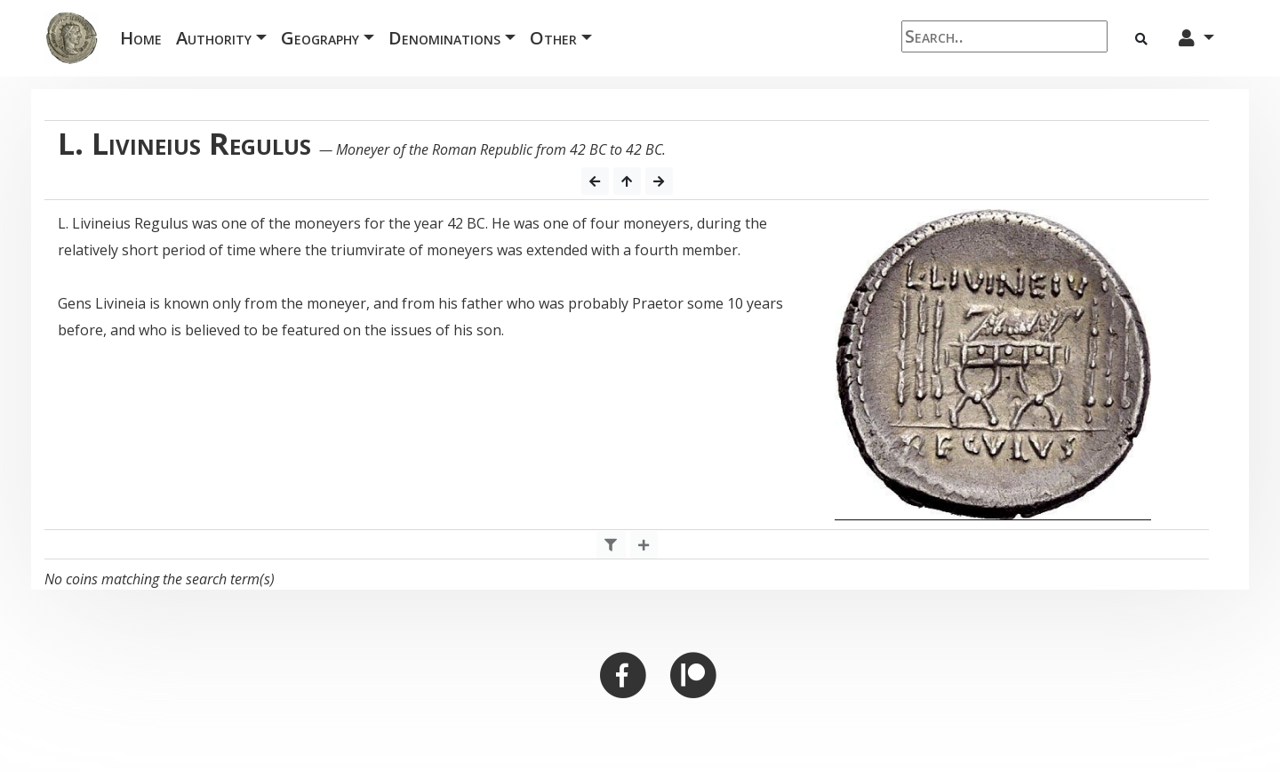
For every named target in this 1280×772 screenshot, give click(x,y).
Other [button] (553, 38)
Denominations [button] (444, 38)
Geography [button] (320, 38)
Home (144, 37)
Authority (214, 38)
